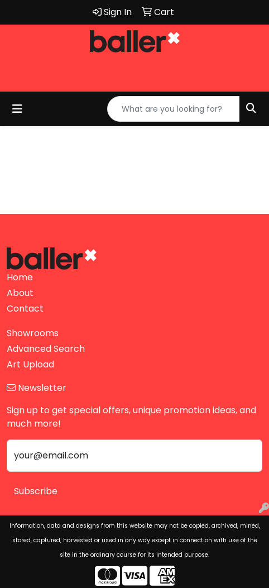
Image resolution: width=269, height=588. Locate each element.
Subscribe (35, 491)
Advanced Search (46, 348)
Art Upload (30, 364)
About (20, 292)
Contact (25, 308)
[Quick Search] (173, 109)
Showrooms (33, 333)
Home (20, 277)
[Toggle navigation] (17, 109)
